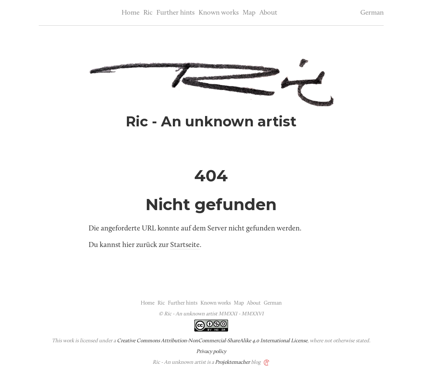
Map (249, 13)
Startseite (185, 245)
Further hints (175, 13)
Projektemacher (232, 362)
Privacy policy (211, 352)
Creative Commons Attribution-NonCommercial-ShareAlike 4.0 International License (212, 341)
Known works (219, 13)
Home (131, 13)
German (372, 13)
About (268, 13)
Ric (148, 13)
